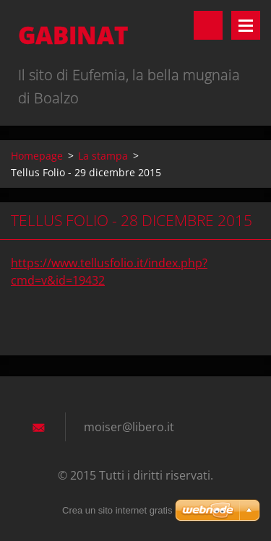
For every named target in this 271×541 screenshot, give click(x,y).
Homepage (37, 156)
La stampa (103, 156)
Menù (245, 25)
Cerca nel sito (208, 25)
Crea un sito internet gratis (117, 510)
